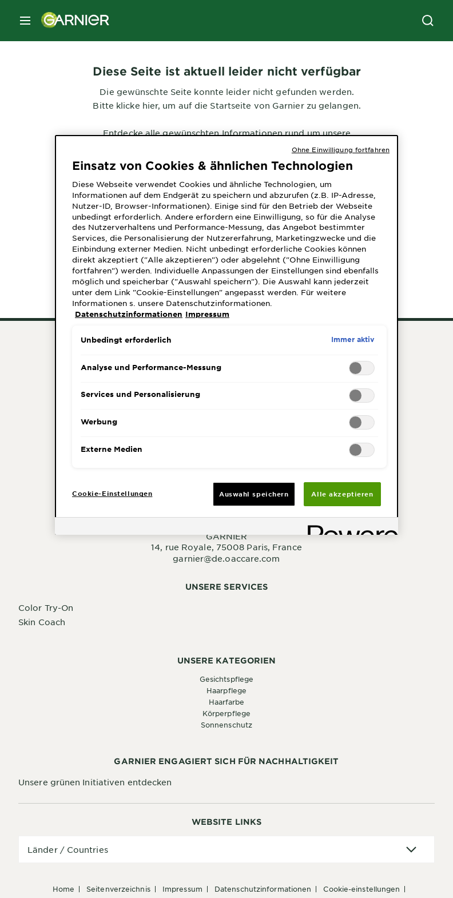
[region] (226, 335)
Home (63, 888)
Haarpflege (226, 690)
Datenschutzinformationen (262, 888)
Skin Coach (41, 622)
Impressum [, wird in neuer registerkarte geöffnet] (207, 314)
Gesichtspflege (226, 679)
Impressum (182, 888)
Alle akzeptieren (342, 494)
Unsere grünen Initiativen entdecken (95, 782)
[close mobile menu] (25, 20)
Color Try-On (45, 607)
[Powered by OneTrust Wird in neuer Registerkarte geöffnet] (348, 527)
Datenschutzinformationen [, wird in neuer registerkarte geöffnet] (128, 314)
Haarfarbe (227, 701)
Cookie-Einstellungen (361, 888)
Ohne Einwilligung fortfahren (341, 149)
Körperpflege (226, 713)
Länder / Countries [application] (67, 849)
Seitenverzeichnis (118, 888)
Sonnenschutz (226, 724)
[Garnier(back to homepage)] (71, 20)
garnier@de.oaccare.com (226, 558)
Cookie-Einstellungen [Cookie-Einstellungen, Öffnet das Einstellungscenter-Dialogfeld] (112, 493)
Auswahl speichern (254, 494)
